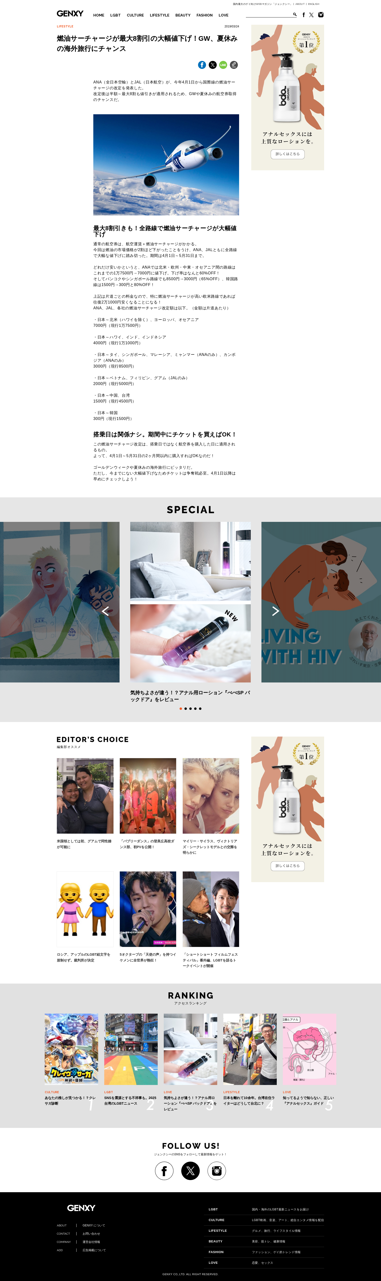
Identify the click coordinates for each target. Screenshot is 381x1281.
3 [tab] (190, 708)
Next (275, 611)
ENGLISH (314, 4)
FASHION (205, 15)
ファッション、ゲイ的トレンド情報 (255, 1252)
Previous (105, 611)
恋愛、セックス (241, 1263)
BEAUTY (182, 15)
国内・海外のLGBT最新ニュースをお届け (259, 1209)
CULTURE (135, 15)
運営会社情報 (78, 1242)
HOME (98, 15)
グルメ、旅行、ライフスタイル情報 (255, 1230)
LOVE (223, 15)
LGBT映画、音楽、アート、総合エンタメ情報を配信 (266, 1220)
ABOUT (300, 4)
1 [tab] (181, 708)
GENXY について (81, 1225)
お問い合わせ (78, 1233)
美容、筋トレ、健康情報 (247, 1241)
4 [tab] (195, 708)
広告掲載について (81, 1250)
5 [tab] (200, 708)
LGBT (115, 15)
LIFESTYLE (159, 15)
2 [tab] (185, 708)
